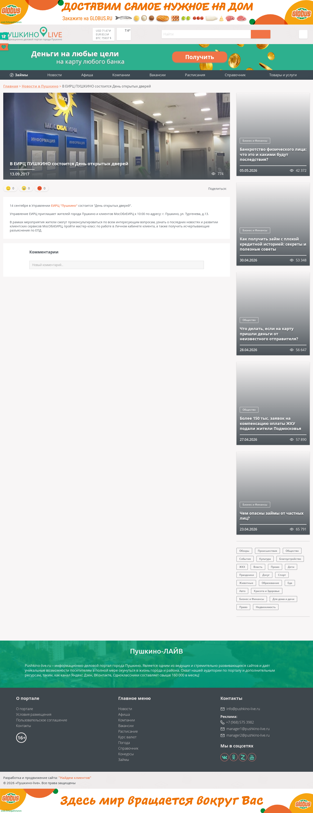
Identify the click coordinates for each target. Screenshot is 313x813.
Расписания (195, 75)
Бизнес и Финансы (255, 140)
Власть (257, 567)
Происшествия (267, 551)
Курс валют (127, 737)
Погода (124, 742)
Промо (275, 567)
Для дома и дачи (283, 599)
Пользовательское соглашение (41, 720)
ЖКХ (242, 567)
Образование (270, 583)
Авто (242, 591)
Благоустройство (290, 559)
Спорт (282, 575)
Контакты (23, 725)
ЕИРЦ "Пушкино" (64, 205)
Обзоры (244, 551)
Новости (54, 75)
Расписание (128, 731)
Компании (121, 75)
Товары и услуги (283, 75)
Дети (291, 567)
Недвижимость (266, 607)
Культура (265, 559)
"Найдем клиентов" (74, 777)
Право (243, 607)
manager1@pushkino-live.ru (248, 728)
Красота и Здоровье (267, 591)
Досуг (266, 575)
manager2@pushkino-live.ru (248, 735)
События (245, 559)
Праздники (246, 575)
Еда (290, 583)
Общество (249, 320)
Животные (246, 583)
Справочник (235, 75)
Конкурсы (126, 754)
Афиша (87, 75)
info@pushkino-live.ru (243, 708)
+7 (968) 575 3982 (240, 722)
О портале (24, 708)
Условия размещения (33, 714)
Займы (123, 759)
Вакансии (158, 75)
